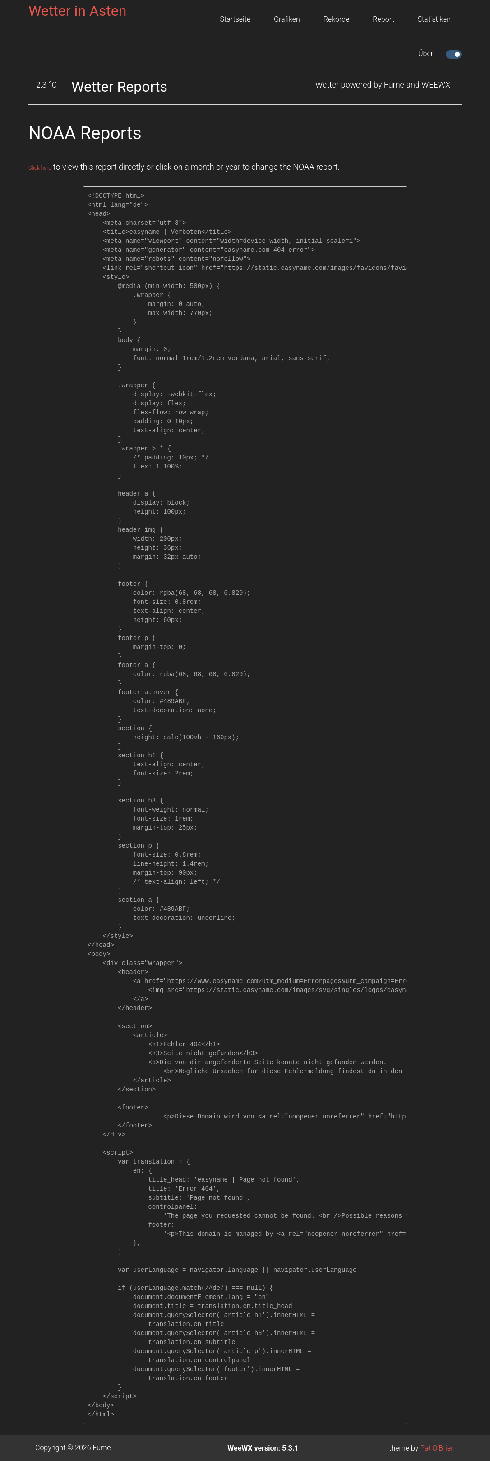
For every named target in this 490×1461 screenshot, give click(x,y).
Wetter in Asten (77, 10)
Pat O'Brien (437, 1448)
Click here (45, 167)
